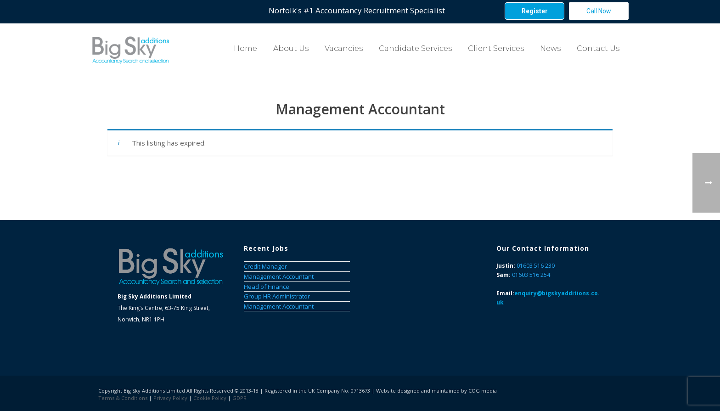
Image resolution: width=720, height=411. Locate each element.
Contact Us (598, 48)
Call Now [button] (598, 11)
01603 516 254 (531, 275)
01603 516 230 (536, 266)
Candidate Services (415, 48)
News (550, 48)
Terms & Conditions (122, 397)
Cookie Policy (209, 397)
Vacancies (344, 48)
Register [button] (535, 11)
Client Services (496, 48)
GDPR (239, 397)
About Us (291, 48)
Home (245, 48)
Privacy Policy (170, 397)
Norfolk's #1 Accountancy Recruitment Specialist (357, 10)
